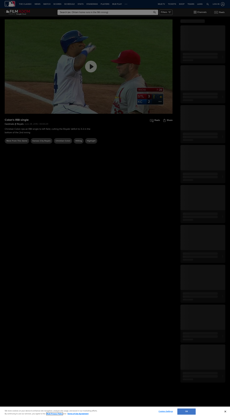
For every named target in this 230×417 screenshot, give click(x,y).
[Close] (225, 411)
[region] (115, 412)
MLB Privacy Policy (54, 414)
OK (186, 411)
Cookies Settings (166, 411)
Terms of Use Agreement (77, 414)
